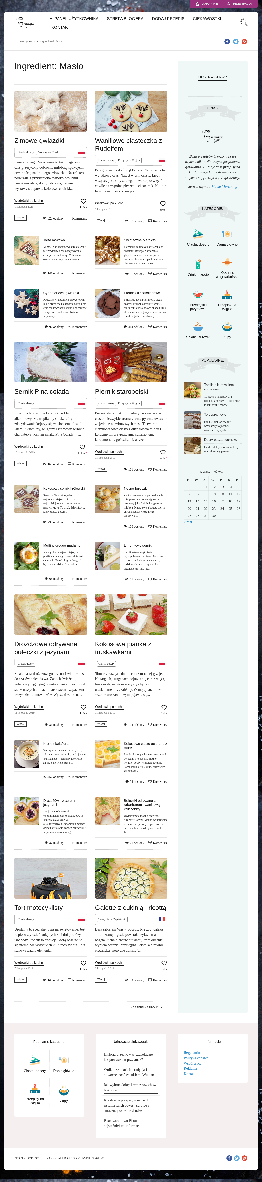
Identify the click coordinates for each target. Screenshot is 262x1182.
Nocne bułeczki (136, 488)
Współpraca (192, 1063)
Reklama (190, 1068)
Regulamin (192, 1053)
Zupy (227, 337)
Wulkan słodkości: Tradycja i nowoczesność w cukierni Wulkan (129, 1072)
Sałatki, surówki (198, 337)
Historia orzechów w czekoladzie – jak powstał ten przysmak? (130, 1057)
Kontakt (190, 1074)
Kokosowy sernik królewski (64, 488)
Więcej (20, 217)
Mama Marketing (224, 186)
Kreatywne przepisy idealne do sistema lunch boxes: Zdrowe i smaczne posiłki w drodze (126, 1105)
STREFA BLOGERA (125, 18)
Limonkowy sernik (138, 545)
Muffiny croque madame (62, 545)
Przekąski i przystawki (198, 307)
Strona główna (24, 41)
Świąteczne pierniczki (140, 240)
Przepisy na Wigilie (48, 152)
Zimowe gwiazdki (39, 140)
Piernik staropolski (121, 391)
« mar (188, 522)
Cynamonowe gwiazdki (61, 293)
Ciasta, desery (26, 152)
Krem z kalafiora (56, 744)
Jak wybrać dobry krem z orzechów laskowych (130, 1087)
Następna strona (145, 1007)
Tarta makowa (54, 240)
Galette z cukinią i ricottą (130, 907)
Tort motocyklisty (38, 907)
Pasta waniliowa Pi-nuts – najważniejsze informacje (123, 1123)
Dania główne (227, 244)
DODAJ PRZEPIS (168, 18)
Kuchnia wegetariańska (227, 275)
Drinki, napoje (198, 274)
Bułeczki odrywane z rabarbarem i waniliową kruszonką (142, 805)
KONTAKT (60, 27)
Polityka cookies (196, 1058)
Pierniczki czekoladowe (142, 293)
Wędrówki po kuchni (29, 200)
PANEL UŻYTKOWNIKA (76, 18)
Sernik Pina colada (41, 391)
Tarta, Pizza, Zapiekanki (112, 919)
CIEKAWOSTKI (207, 18)
